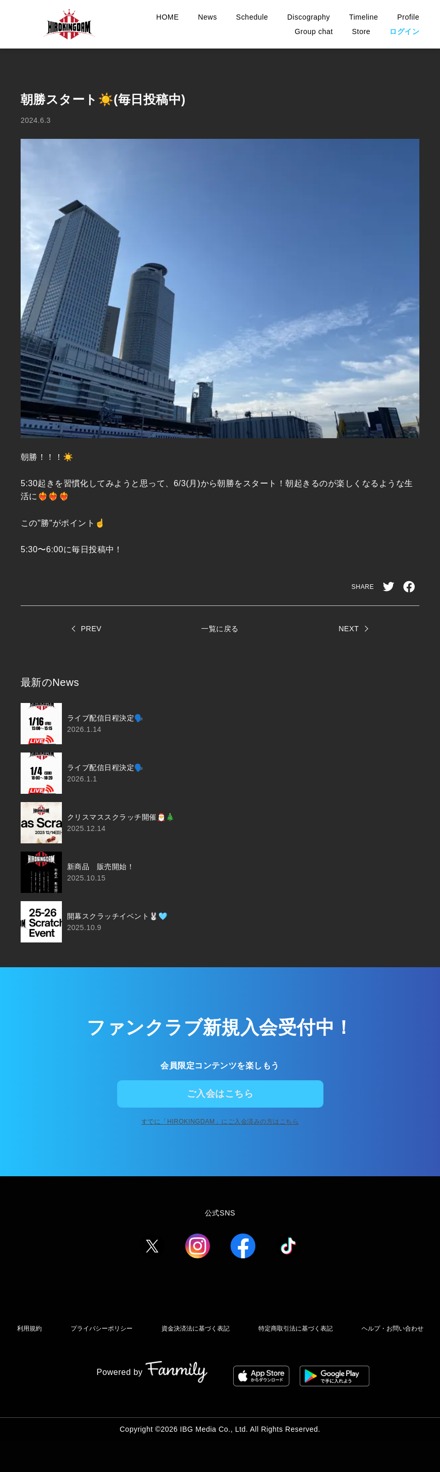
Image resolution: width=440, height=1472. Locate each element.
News (207, 17)
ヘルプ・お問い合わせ (220, 1369)
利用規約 (70, 1349)
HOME (167, 17)
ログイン (404, 31)
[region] (220, 822)
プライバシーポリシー (141, 1349)
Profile (408, 17)
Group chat (314, 31)
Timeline (363, 17)
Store (361, 31)
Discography (308, 17)
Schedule (252, 17)
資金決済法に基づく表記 (238, 1349)
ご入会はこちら (220, 1101)
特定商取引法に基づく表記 (341, 1349)
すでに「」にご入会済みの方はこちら (220, 1144)
